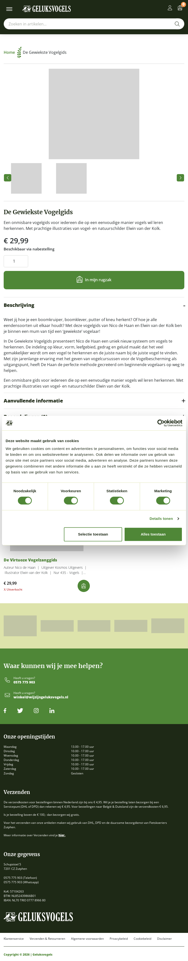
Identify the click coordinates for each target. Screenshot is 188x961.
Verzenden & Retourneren (47, 938)
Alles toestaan (153, 534)
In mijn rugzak (98, 279)
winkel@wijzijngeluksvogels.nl (40, 697)
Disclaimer (164, 938)
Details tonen (161, 518)
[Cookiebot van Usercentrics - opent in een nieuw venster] (161, 423)
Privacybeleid (119, 938)
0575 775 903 (24, 682)
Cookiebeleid (142, 938)
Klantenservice (14, 938)
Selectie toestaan (93, 534)
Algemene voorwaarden (87, 938)
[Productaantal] (16, 261)
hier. (62, 835)
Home (13, 52)
